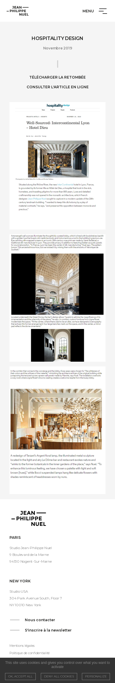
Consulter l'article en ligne (58, 87)
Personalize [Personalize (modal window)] (96, 676)
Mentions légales (22, 646)
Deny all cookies (59, 676)
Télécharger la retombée (57, 77)
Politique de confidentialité (29, 653)
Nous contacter (40, 620)
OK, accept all (20, 676)
